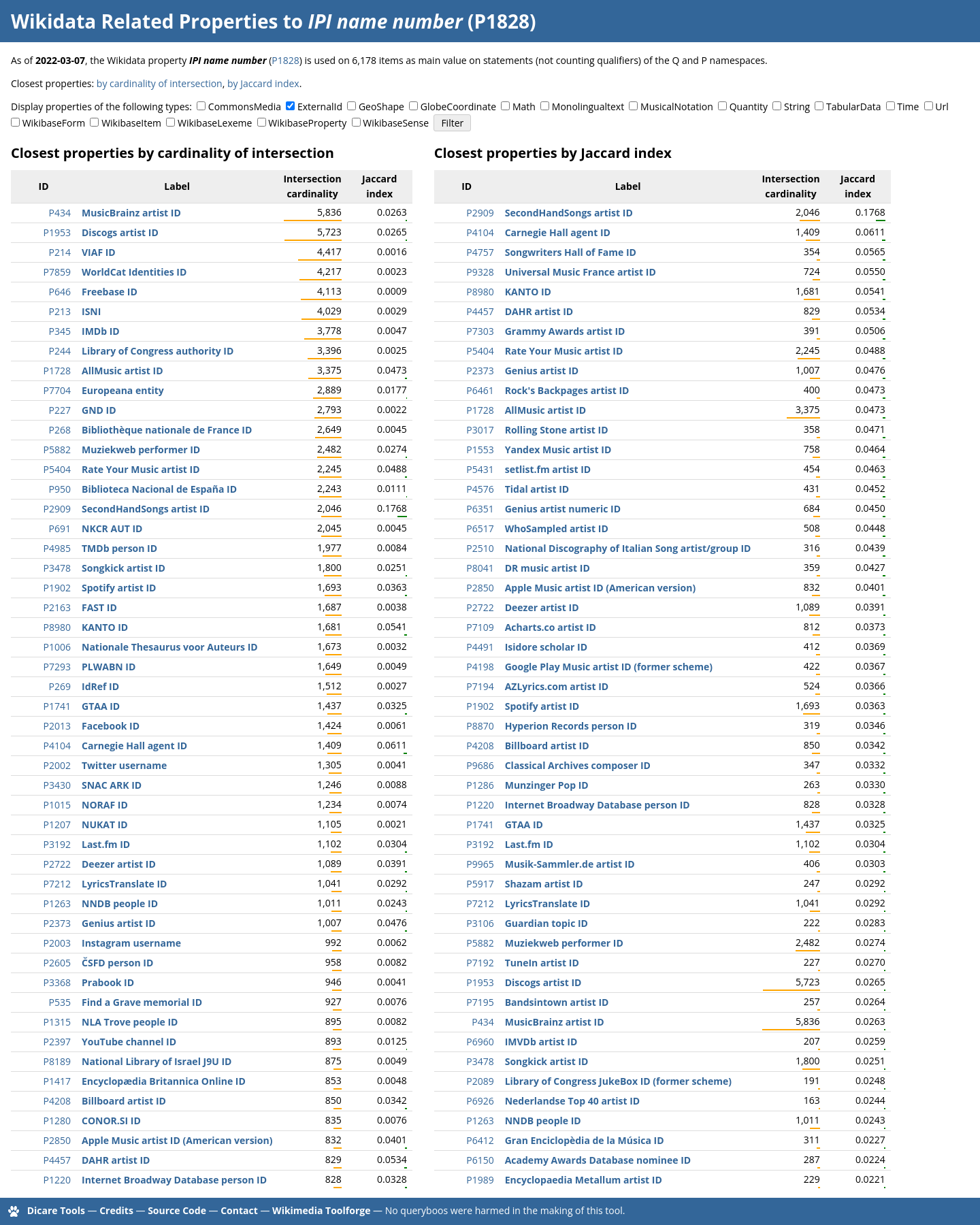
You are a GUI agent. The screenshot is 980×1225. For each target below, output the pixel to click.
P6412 (479, 1140)
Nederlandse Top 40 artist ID (572, 1100)
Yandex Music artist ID (558, 449)
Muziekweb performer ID (141, 449)
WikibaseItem (131, 122)
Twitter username (124, 765)
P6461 (479, 390)
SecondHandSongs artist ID (146, 508)
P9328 (479, 271)
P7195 (479, 1002)
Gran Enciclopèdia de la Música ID (584, 1140)
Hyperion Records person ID (571, 725)
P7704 (57, 390)
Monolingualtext (588, 106)
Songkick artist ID (123, 567)
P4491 (479, 646)
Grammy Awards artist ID (565, 331)
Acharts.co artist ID (550, 627)
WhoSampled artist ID (556, 528)
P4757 (479, 252)
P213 (60, 311)
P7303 (479, 331)
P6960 (479, 1041)
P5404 (57, 469)
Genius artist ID (119, 923)
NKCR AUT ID (112, 528)
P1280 (57, 1120)
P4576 (479, 489)
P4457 (57, 1160)
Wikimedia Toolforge (321, 1210)
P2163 (57, 607)
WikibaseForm (54, 122)
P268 (60, 429)
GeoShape (381, 106)
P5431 (479, 469)
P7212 (57, 883)
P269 (60, 686)
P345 (60, 331)
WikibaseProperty (307, 122)
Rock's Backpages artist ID (567, 390)
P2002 (57, 765)
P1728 (57, 370)
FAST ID (99, 607)
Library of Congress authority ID (157, 350)
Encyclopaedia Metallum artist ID (583, 1179)
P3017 (479, 429)
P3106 (479, 923)
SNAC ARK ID (112, 785)
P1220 (57, 1179)
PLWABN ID (108, 666)
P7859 (57, 271)
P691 (60, 528)
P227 (60, 410)
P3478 (57, 567)
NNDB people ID (120, 903)
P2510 (479, 548)
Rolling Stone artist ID (556, 429)
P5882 (57, 449)
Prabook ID (108, 982)
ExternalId (319, 106)
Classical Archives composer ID (578, 765)
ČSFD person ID (117, 962)
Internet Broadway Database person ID (174, 1179)
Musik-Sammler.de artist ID (570, 864)
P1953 (57, 232)
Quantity (749, 106)
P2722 (57, 864)
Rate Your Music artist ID (141, 469)
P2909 (57, 508)
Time (908, 106)
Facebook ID (111, 725)
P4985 (57, 548)
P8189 (57, 1061)
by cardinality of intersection (160, 83)
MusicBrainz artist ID (131, 212)
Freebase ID (109, 291)
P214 (60, 252)
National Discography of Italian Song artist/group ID (628, 548)
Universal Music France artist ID (580, 271)
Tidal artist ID (537, 489)
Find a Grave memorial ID (142, 1002)
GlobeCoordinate (458, 106)
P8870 (479, 725)
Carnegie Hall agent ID (134, 745)
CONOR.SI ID (111, 1120)
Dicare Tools (56, 1210)
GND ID (99, 410)
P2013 (57, 725)
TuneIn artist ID (542, 962)
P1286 (479, 785)
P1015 (57, 804)
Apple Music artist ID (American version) (177, 1140)
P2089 (479, 1081)
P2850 (57, 1140)
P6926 (479, 1100)
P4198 (479, 666)
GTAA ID (101, 706)
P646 (60, 291)
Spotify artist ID (119, 587)
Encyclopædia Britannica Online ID (164, 1081)
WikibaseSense (396, 122)
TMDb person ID (119, 548)
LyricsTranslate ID (124, 883)
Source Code (177, 1210)
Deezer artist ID (119, 864)
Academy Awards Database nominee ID (598, 1160)
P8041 (479, 567)
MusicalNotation (676, 106)
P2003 (57, 942)
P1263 (57, 903)
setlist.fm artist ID (548, 469)
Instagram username (131, 942)
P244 (60, 350)
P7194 (479, 686)
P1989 (479, 1179)
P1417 (57, 1081)
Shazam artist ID (544, 883)
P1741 (57, 706)
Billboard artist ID (124, 1100)
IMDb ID (101, 331)
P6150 (479, 1160)
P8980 (57, 627)
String (797, 106)
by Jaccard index (263, 83)
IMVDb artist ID (541, 1041)
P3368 (57, 982)
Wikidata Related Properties (144, 21)
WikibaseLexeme (215, 122)
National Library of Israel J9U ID (156, 1061)
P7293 (57, 666)
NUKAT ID (105, 824)
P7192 (479, 962)
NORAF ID (105, 804)
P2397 (57, 1041)
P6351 (479, 508)
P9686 (479, 765)
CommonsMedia (244, 106)
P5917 (479, 883)
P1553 (479, 449)
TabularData (853, 106)
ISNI (91, 311)
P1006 (57, 646)
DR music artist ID (547, 567)
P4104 (57, 745)
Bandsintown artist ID (557, 1002)
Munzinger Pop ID (547, 785)
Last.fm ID (106, 844)
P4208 (57, 1100)
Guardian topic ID (546, 923)
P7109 (479, 627)
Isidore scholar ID (546, 646)
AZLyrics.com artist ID (557, 686)
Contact (239, 1210)
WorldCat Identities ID (134, 271)
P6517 (479, 528)
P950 (60, 489)
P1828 (285, 60)
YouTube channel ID (129, 1041)
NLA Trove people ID (130, 1021)
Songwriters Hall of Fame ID (570, 252)
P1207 (57, 824)
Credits (116, 1210)
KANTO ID (105, 627)
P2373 (57, 923)
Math (524, 106)
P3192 (57, 844)
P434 (60, 212)
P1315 (57, 1021)
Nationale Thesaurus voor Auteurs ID (170, 646)
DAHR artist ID (116, 1160)
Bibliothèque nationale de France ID (167, 429)
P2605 (57, 962)
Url (941, 106)
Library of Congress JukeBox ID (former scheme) (618, 1081)
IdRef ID (100, 686)
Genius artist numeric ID (563, 508)
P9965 (479, 864)
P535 (60, 1002)
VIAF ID (99, 252)
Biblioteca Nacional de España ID (159, 489)
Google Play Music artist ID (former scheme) (609, 666)
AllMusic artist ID (122, 370)
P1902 (57, 587)
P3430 (57, 785)
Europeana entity (123, 390)
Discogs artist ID (120, 232)
